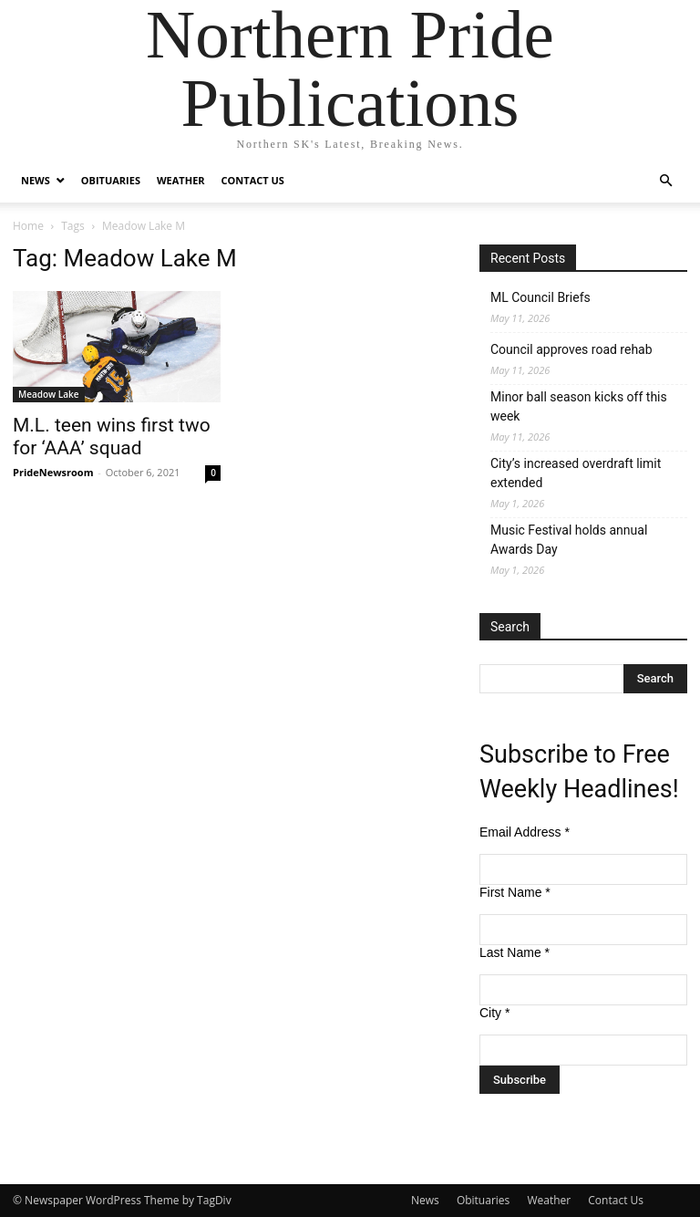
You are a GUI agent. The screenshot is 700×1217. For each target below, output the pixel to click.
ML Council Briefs (540, 297)
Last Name (514, 952)
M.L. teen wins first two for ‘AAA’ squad (112, 436)
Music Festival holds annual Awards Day (568, 539)
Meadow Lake (48, 394)
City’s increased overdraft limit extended (575, 473)
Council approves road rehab (571, 349)
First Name (515, 892)
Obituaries (110, 180)
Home (28, 226)
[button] (665, 181)
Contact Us (252, 180)
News (35, 180)
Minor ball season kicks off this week (578, 406)
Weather (181, 180)
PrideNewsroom (53, 472)
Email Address (524, 832)
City (494, 1012)
